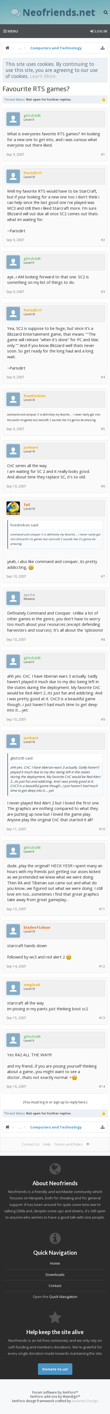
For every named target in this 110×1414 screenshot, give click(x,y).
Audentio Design (85, 1401)
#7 (103, 576)
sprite (29, 594)
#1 (103, 154)
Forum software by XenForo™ (55, 1392)
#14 (102, 1086)
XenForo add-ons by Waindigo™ (55, 1396)
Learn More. (43, 76)
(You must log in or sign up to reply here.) (55, 1102)
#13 (102, 1018)
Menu (10, 31)
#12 (102, 966)
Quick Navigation (63, 1296)
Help (47, 1144)
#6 (103, 486)
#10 (102, 829)
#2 (103, 240)
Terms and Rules (68, 1144)
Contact (55, 1285)
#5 (103, 429)
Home (55, 1263)
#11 (102, 909)
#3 (103, 292)
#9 (103, 719)
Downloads (55, 1274)
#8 (103, 639)
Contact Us (31, 1144)
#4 (103, 377)
